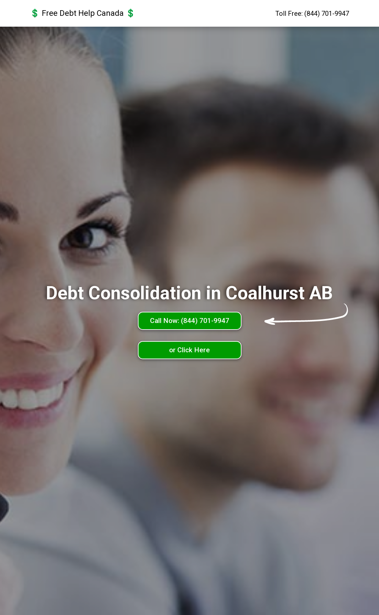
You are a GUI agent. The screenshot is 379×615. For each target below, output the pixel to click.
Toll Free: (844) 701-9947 (312, 13)
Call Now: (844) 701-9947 (189, 321)
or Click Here (189, 350)
